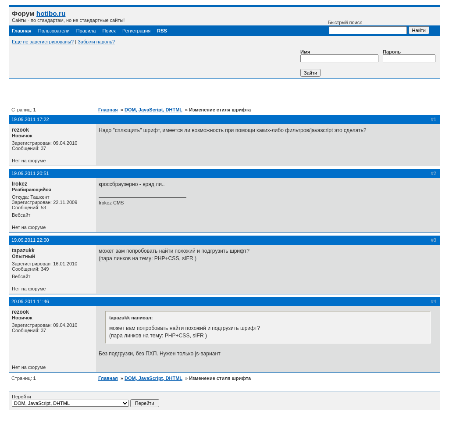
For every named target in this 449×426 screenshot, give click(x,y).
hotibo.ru (51, 13)
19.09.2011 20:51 (30, 173)
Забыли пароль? (96, 41)
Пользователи (54, 30)
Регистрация (136, 30)
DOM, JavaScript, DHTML (153, 109)
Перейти (85, 400)
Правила (86, 30)
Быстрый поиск (367, 27)
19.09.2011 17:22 (30, 119)
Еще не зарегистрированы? (43, 41)
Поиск (108, 30)
